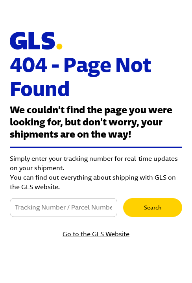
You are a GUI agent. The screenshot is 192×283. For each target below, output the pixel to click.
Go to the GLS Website (96, 234)
